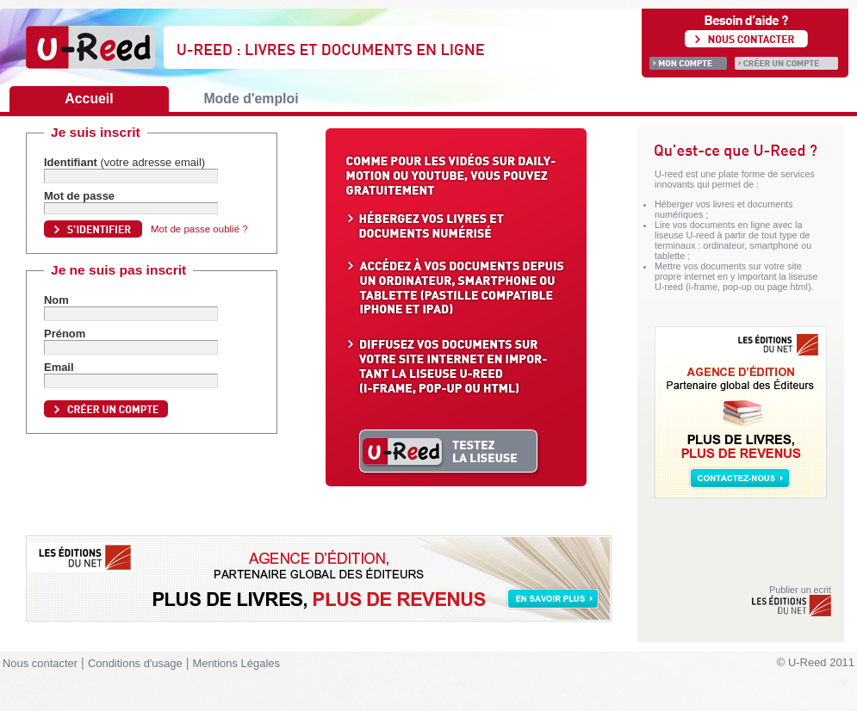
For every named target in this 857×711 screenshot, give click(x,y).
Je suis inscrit (95, 132)
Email (59, 367)
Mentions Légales (236, 663)
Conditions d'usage (135, 663)
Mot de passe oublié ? (199, 229)
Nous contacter (40, 663)
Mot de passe (79, 195)
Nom (56, 300)
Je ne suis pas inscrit (118, 270)
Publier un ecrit (790, 600)
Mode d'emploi (250, 98)
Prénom (64, 333)
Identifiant (124, 162)
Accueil (89, 98)
